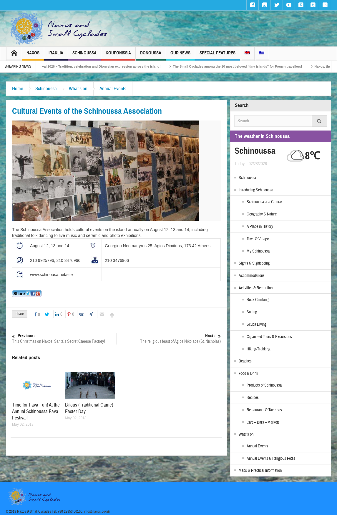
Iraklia (56, 55)
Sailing (252, 312)
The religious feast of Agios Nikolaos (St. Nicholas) (169, 338)
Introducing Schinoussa (256, 190)
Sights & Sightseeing (254, 263)
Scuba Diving (256, 324)
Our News (180, 55)
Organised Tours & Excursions (269, 337)
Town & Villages (258, 239)
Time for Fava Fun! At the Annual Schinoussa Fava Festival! (36, 411)
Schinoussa (84, 55)
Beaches (245, 361)
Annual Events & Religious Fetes (271, 458)
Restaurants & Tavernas (264, 410)
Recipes (253, 397)
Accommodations (252, 275)
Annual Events (112, 89)
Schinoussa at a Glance (264, 202)
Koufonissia (118, 55)
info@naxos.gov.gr (97, 511)
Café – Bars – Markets (263, 422)
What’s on (246, 434)
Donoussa (151, 55)
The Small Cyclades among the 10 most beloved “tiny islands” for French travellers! (246, 66)
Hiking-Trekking (258, 349)
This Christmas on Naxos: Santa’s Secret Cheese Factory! (64, 338)
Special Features (217, 55)
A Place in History (260, 226)
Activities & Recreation (256, 288)
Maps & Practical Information (260, 470)
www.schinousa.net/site (51, 274)
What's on (78, 89)
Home (17, 89)
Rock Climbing (257, 299)
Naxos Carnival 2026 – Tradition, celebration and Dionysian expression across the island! (100, 66)
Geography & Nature (262, 214)
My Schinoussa (258, 251)
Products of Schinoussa (264, 385)
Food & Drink (248, 373)
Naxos (33, 55)
